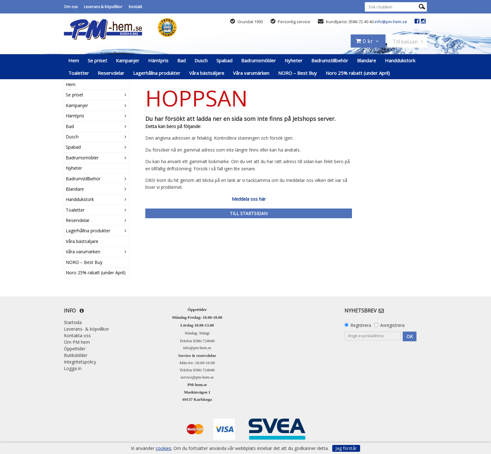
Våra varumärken (251, 73)
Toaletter (78, 73)
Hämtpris (158, 60)
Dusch (201, 60)
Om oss (71, 6)
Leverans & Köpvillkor (103, 6)
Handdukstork (400, 60)
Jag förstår (346, 448)
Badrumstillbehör (329, 60)
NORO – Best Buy (297, 73)
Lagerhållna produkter (156, 73)
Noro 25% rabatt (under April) (358, 73)
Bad (181, 60)
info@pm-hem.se (391, 21)
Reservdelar (111, 73)
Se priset (97, 60)
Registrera (360, 325)
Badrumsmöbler (258, 60)
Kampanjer (127, 60)
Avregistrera (392, 325)
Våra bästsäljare (206, 73)
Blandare (366, 60)
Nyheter (293, 60)
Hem (73, 60)
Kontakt (135, 6)
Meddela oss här (249, 199)
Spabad (224, 60)
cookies (163, 448)
